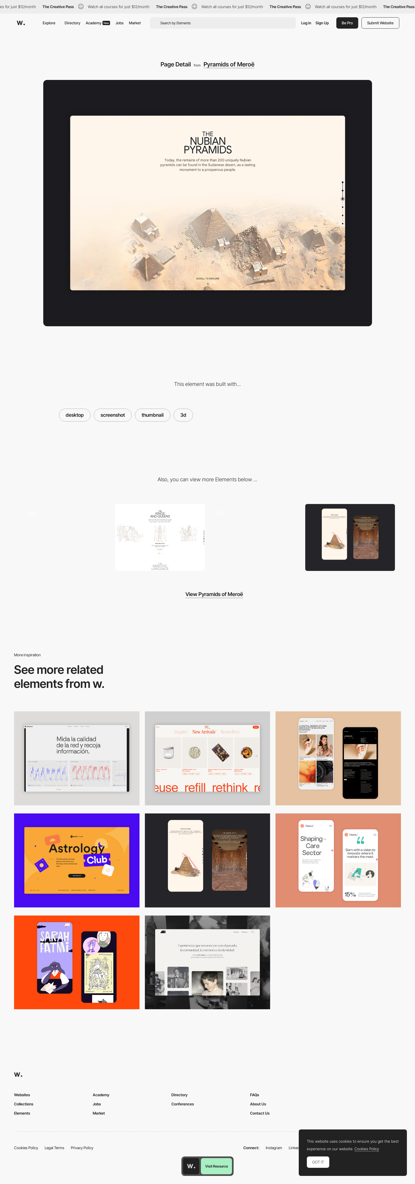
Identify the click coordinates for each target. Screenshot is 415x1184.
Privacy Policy (82, 1147)
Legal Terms (54, 1147)
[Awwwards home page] (191, 1166)
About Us (258, 1104)
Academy (98, 23)
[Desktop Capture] (77, 860)
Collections (23, 1104)
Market (135, 23)
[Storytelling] (350, 537)
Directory (72, 23)
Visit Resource (216, 1166)
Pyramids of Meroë (229, 64)
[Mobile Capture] (338, 758)
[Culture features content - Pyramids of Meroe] (160, 537)
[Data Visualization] (77, 758)
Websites (22, 1094)
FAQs (254, 1094)
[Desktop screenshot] (207, 963)
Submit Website (380, 23)
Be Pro (347, 23)
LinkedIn (296, 1147)
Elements (22, 1113)
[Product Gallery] (207, 758)
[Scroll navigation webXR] (255, 537)
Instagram (274, 1147)
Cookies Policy (26, 1147)
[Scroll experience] (65, 537)
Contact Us (260, 1113)
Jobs (119, 23)
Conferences (182, 1104)
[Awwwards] (21, 23)
